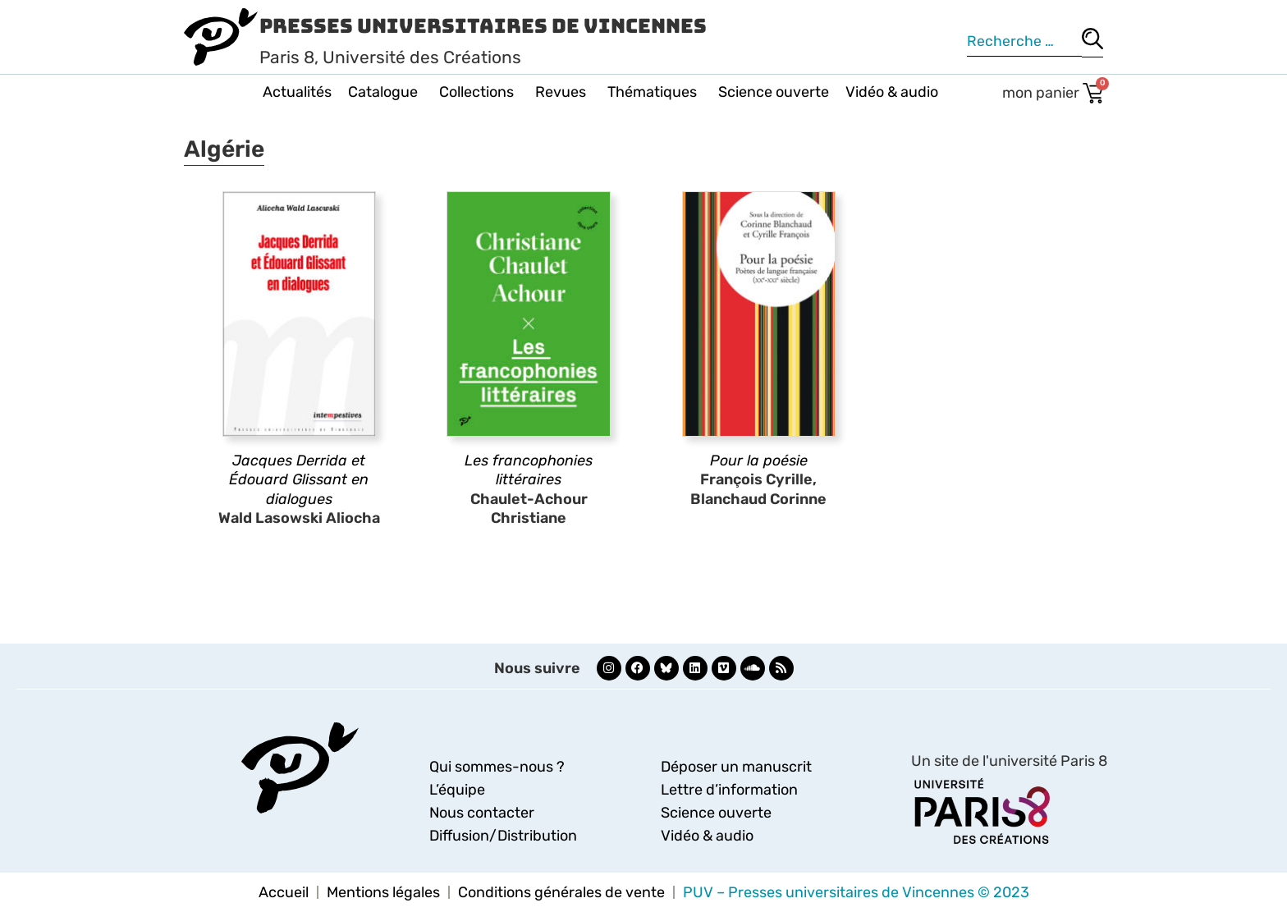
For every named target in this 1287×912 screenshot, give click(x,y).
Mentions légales (383, 892)
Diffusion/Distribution (503, 836)
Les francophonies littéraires (529, 469)
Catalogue (385, 92)
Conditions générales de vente (561, 892)
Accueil (284, 892)
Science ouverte (773, 92)
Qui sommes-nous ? (497, 767)
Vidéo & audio (891, 92)
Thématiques (654, 92)
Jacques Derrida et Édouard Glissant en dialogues (299, 479)
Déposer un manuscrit (736, 767)
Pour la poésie (759, 460)
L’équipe (457, 790)
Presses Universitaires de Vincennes (483, 26)
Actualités (297, 92)
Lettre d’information (729, 790)
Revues (563, 92)
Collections (479, 92)
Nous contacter (481, 813)
